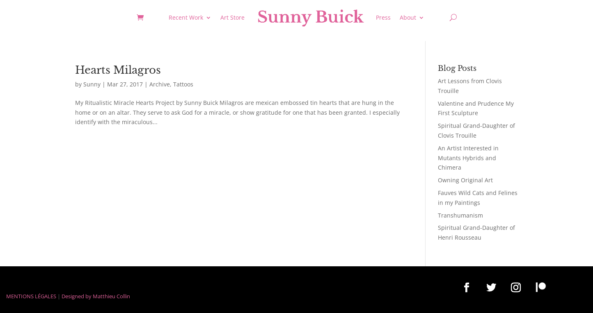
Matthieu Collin (111, 296)
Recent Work (186, 17)
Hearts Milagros (118, 70)
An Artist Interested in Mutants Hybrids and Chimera (468, 158)
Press (383, 17)
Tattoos (183, 84)
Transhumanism (460, 215)
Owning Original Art (465, 180)
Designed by (76, 296)
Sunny (92, 84)
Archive (159, 84)
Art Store (232, 17)
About (408, 17)
